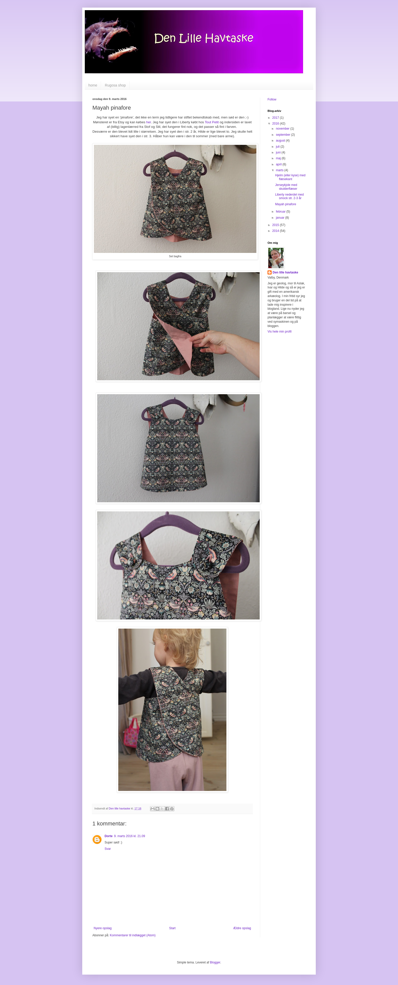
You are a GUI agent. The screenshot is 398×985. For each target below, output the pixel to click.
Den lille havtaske (285, 272)
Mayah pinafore (285, 204)
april (279, 164)
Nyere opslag (103, 928)
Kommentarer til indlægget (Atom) (133, 935)
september (283, 134)
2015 (276, 225)
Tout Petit (212, 122)
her (148, 122)
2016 (276, 123)
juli (278, 146)
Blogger (215, 962)
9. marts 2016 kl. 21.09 (129, 836)
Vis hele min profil (280, 331)
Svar (108, 849)
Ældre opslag (242, 928)
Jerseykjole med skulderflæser (286, 186)
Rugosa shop (115, 85)
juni (278, 152)
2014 (276, 231)
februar (281, 211)
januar (280, 217)
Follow (272, 99)
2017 (276, 117)
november (283, 128)
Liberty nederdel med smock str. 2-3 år (289, 196)
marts (280, 170)
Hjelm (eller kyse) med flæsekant (290, 177)
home (92, 85)
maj (279, 158)
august (281, 140)
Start (172, 928)
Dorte (108, 836)
